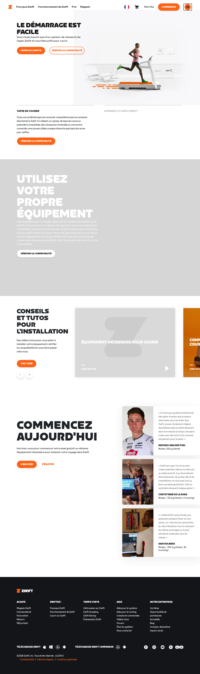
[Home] (10, 7)
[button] (55, 125)
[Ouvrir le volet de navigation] (188, 7)
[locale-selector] (126, 7)
